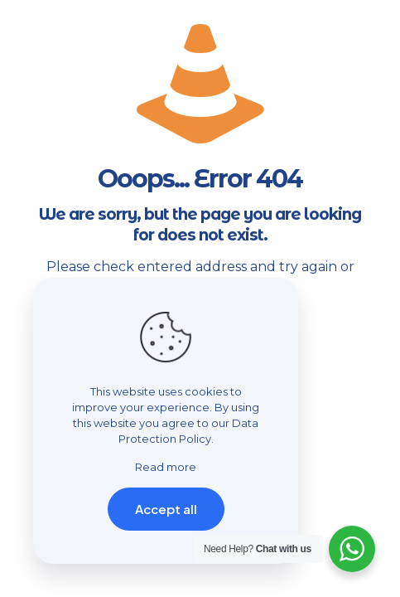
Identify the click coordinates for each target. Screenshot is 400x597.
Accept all (166, 509)
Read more (165, 466)
